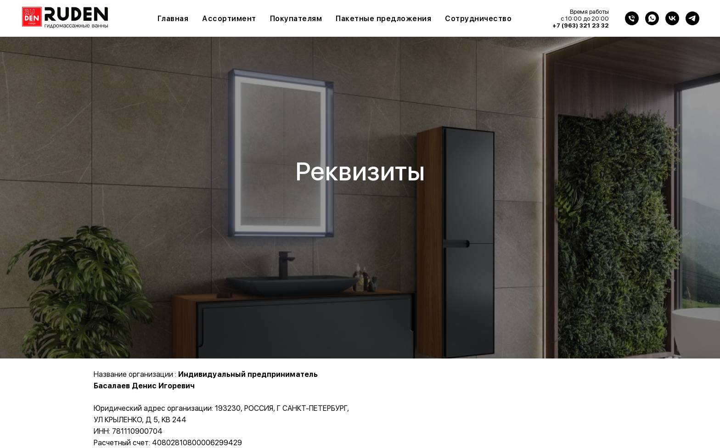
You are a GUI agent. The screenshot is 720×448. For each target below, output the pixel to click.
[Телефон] (632, 18)
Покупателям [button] (296, 18)
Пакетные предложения (383, 18)
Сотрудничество (478, 18)
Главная (173, 18)
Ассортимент (229, 18)
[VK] (672, 18)
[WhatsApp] (652, 18)
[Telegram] (692, 18)
